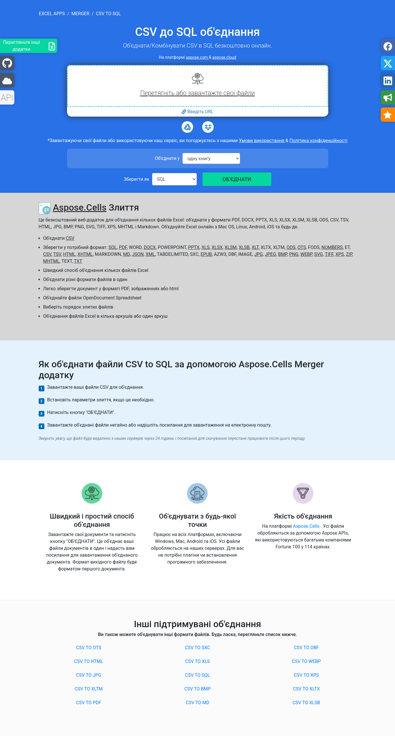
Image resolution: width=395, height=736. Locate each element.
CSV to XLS (197, 661)
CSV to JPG (88, 675)
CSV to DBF (306, 647)
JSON (138, 254)
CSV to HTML (88, 661)
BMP (282, 254)
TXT (78, 261)
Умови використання (262, 140)
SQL (113, 247)
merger (80, 13)
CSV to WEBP (306, 661)
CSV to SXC (197, 647)
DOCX (150, 247)
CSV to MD (197, 702)
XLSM (231, 247)
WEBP (306, 254)
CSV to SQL (197, 675)
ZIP (349, 254)
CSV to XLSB (306, 702)
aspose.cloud (224, 57)
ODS (290, 247)
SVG (318, 254)
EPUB (206, 254)
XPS (339, 254)
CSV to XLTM (88, 689)
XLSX (217, 247)
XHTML (85, 254)
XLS (205, 247)
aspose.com (197, 57)
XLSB (244, 247)
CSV (70, 238)
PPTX (194, 247)
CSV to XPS (306, 675)
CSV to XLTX (306, 689)
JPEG (270, 254)
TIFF (329, 254)
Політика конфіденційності (318, 140)
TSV (57, 254)
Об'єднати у (167, 158)
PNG (293, 254)
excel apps (52, 13)
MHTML (51, 261)
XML (150, 254)
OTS (302, 247)
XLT (255, 247)
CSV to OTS (88, 647)
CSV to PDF (88, 702)
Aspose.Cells (79, 207)
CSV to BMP (197, 689)
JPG (258, 254)
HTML (69, 254)
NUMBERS (332, 247)
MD (126, 254)
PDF (123, 247)
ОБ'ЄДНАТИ (237, 179)
